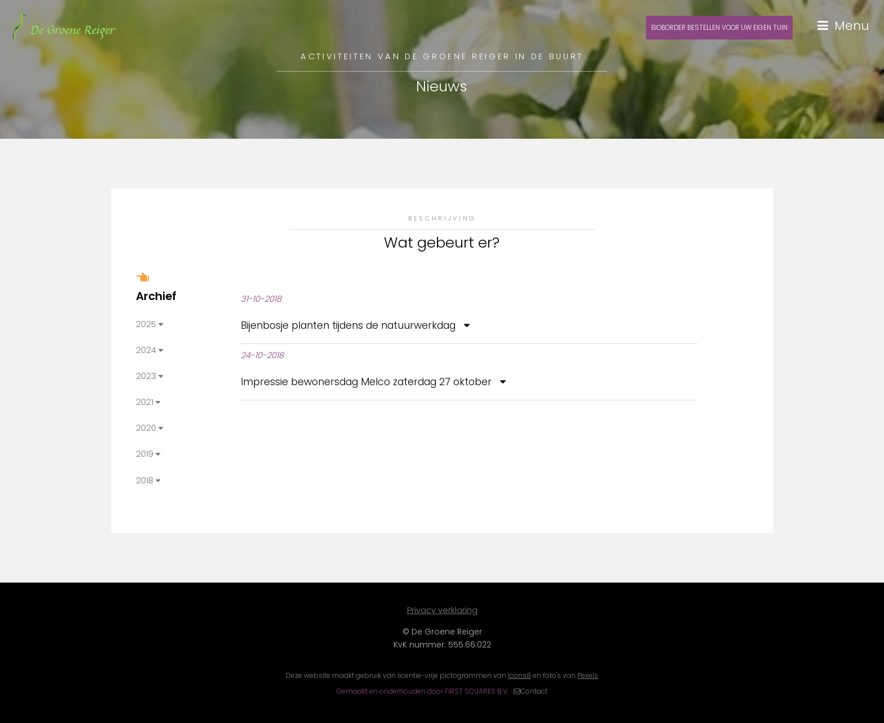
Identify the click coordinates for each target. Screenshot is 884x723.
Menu (851, 25)
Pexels (587, 675)
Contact (533, 691)
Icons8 (519, 675)
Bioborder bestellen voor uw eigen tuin (719, 27)
